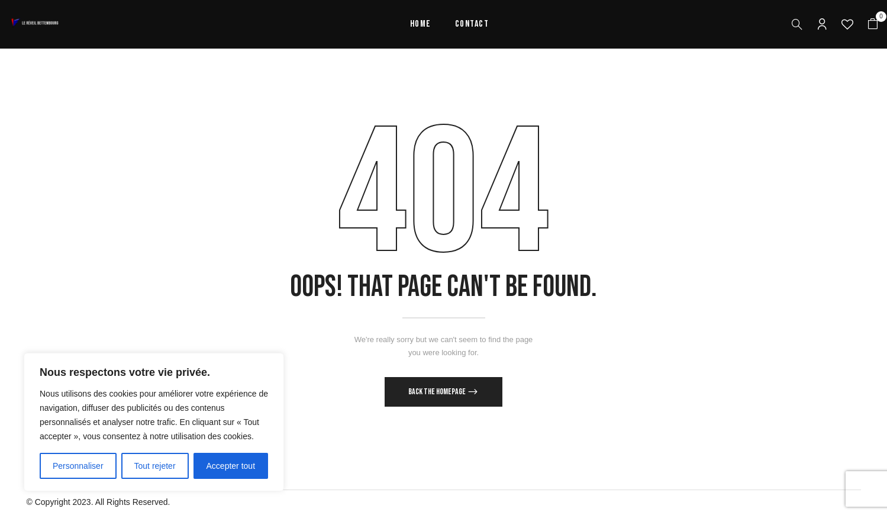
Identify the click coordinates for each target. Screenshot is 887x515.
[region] (154, 422)
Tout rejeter (155, 466)
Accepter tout (231, 466)
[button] (872, 24)
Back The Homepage (437, 392)
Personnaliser (78, 466)
